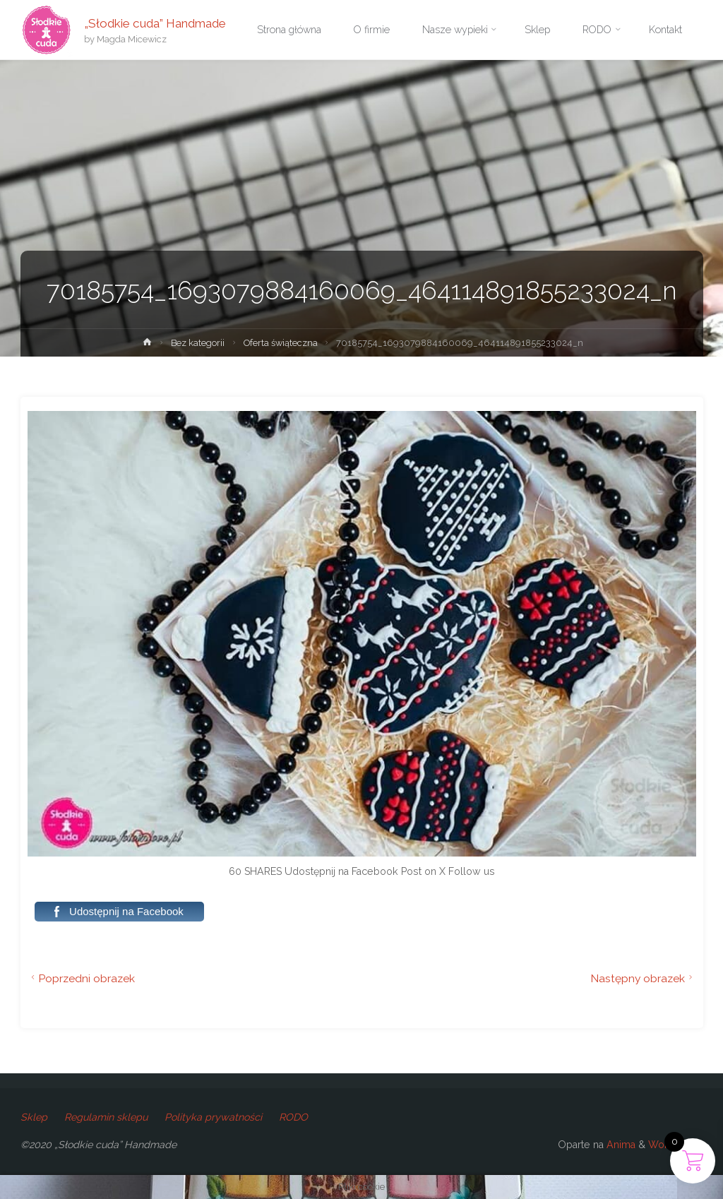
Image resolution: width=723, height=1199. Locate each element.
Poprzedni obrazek (82, 978)
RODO (293, 1117)
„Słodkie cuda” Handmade (155, 23)
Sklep (33, 1117)
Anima (619, 1144)
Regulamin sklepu (106, 1117)
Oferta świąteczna (281, 343)
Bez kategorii (198, 343)
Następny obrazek (643, 978)
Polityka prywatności (213, 1117)
